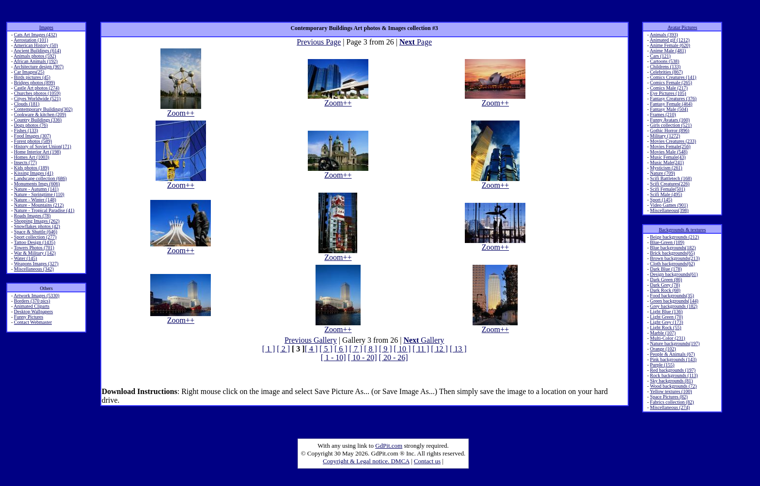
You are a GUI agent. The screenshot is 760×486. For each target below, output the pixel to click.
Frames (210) (663, 114)
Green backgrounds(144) (674, 301)
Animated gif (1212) (670, 40)
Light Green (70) (666, 316)
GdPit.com (388, 445)
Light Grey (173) (666, 322)
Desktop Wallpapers (33, 311)
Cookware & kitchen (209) (40, 114)
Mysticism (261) (666, 167)
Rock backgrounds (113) (674, 375)
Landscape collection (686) (40, 178)
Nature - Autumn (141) (36, 189)
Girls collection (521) (671, 125)
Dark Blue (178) (666, 269)
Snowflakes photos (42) (37, 226)
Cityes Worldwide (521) (37, 98)
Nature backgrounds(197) (674, 343)
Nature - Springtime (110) (39, 194)
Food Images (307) (32, 135)
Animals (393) (664, 34)
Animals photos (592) (35, 56)
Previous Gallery (311, 340)
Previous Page (319, 42)
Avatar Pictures (682, 27)
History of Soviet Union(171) (42, 146)
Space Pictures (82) (669, 396)
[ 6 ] (341, 349)
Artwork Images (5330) (36, 295)
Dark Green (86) (666, 279)
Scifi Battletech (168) (671, 178)
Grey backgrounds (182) (673, 306)
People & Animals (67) (672, 354)
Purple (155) (662, 364)
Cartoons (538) (664, 61)
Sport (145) (661, 199)
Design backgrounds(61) (674, 274)
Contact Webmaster (33, 322)
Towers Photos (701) (34, 247)
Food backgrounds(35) (672, 295)
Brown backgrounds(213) (674, 258)
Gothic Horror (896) (669, 130)
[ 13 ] (458, 349)
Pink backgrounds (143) (673, 359)
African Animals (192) (36, 61)
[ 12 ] (439, 349)
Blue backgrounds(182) (673, 247)
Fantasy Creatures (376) (673, 98)
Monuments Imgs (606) (37, 183)
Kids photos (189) (31, 167)
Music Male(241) (667, 162)
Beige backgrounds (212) (674, 237)
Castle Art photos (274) (37, 88)
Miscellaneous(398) (669, 210)
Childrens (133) (665, 66)
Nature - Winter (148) (35, 199)
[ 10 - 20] (362, 357)
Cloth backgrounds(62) (672, 263)
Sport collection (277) (35, 237)
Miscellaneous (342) (34, 269)
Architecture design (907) (38, 66)
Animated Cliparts (31, 306)
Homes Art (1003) (31, 157)
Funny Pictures (28, 316)
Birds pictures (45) (32, 77)
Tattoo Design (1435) (34, 242)
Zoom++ (180, 109)
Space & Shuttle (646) (35, 231)
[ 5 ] (325, 349)
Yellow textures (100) (671, 391)
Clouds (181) (27, 103)
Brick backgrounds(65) (672, 253)
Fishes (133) (26, 130)
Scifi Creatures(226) (669, 183)
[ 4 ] (311, 349)
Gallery (423, 340)
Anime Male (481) (668, 50)
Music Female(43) (668, 157)
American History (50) (36, 45)
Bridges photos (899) (34, 82)
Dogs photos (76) (31, 125)
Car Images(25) (29, 72)
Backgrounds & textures (682, 229)
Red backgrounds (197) (673, 370)
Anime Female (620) (670, 45)
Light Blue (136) (666, 311)
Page (415, 42)
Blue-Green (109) (667, 242)
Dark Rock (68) (665, 290)
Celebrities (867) (666, 72)
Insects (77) (25, 162)
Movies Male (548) (668, 151)
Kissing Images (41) (33, 173)
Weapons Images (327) (36, 263)
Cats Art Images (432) (35, 34)
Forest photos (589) (33, 141)
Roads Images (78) (32, 215)
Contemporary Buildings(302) (43, 109)
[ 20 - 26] (393, 357)
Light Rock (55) (665, 327)
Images (46, 27)
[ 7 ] (356, 349)
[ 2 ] (283, 349)
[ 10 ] (402, 349)
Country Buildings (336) (38, 119)
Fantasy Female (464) (671, 103)
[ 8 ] (370, 349)
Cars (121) (660, 56)
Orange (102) (663, 348)
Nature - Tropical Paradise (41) (44, 210)
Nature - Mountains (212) (38, 205)
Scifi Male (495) (666, 194)
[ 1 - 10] (333, 357)
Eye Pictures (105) (668, 93)
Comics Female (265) (671, 82)
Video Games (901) (669, 205)
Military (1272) (665, 135)
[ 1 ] (268, 349)
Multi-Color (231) (667, 338)
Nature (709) (662, 173)
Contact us (427, 461)
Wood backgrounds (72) (673, 386)
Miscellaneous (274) (670, 407)
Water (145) (25, 258)
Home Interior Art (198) (37, 151)
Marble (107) (663, 332)
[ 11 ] (420, 349)
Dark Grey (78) (665, 285)
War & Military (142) (35, 253)
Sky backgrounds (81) (671, 380)
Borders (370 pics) (32, 301)
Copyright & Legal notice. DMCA (366, 461)
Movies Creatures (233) (673, 141)
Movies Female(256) (670, 146)
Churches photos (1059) (37, 93)
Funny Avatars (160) (670, 119)
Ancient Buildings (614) (37, 50)
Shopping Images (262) (37, 221)
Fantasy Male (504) (669, 109)
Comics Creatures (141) (673, 77)
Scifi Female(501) (667, 189)
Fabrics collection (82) (672, 402)
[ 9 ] (385, 349)
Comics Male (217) (669, 88)
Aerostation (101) (31, 40)
